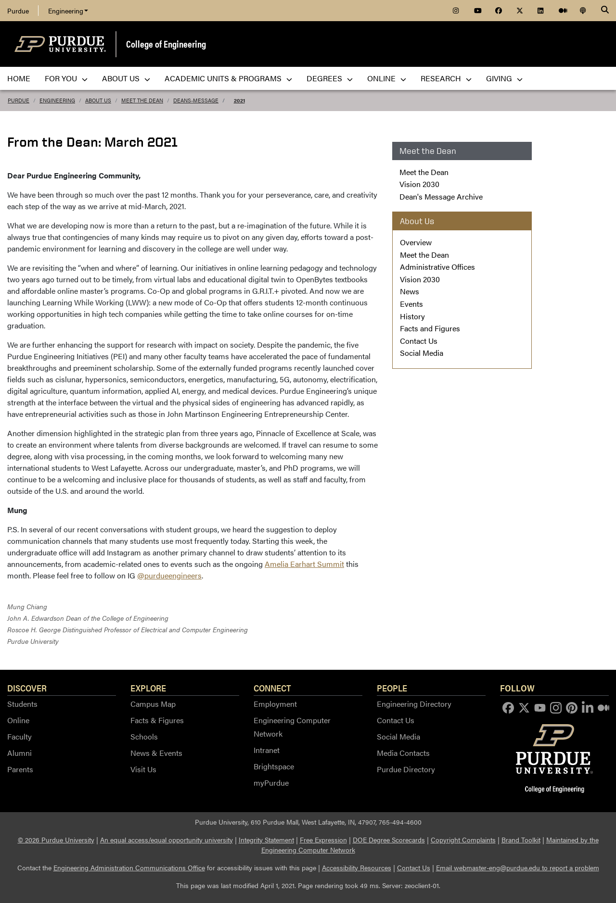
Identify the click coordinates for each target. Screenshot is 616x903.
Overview (416, 242)
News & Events (156, 752)
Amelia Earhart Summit (304, 563)
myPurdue (271, 782)
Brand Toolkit (520, 839)
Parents (20, 769)
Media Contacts (403, 752)
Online (18, 720)
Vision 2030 (419, 183)
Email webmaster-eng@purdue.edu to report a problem (517, 867)
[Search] (605, 10)
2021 (239, 100)
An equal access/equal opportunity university (166, 839)
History (412, 316)
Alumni (19, 752)
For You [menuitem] (66, 78)
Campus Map (153, 703)
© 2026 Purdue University (56, 839)
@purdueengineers (169, 575)
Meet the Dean (142, 100)
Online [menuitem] (386, 78)
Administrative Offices (437, 266)
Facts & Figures (157, 720)
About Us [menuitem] (126, 78)
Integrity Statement (266, 839)
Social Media (421, 352)
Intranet (267, 749)
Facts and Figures (430, 328)
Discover (27, 687)
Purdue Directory (406, 769)
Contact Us (418, 340)
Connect (272, 687)
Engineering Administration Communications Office (129, 867)
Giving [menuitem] (504, 78)
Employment (275, 703)
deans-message (195, 100)
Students (22, 703)
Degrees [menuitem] (330, 78)
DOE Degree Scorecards (389, 839)
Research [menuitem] (446, 78)
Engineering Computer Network (292, 727)
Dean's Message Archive (441, 196)
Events (411, 303)
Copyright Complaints (463, 839)
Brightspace (274, 766)
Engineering (68, 10)
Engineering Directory (414, 703)
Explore (148, 687)
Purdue (18, 10)
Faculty (19, 736)
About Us (98, 100)
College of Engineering (166, 43)
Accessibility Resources (356, 867)
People (392, 687)
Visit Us (143, 769)
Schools (144, 736)
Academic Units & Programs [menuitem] (228, 78)
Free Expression (323, 839)
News (409, 291)
